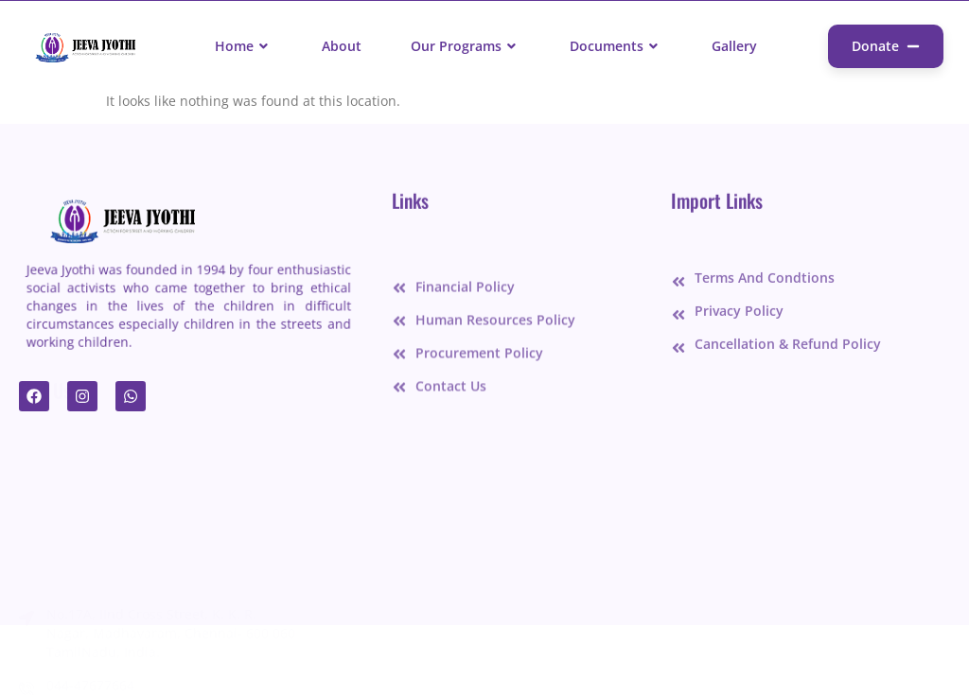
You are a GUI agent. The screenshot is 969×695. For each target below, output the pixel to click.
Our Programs (465, 46)
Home (244, 46)
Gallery (734, 46)
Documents (616, 46)
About (341, 46)
